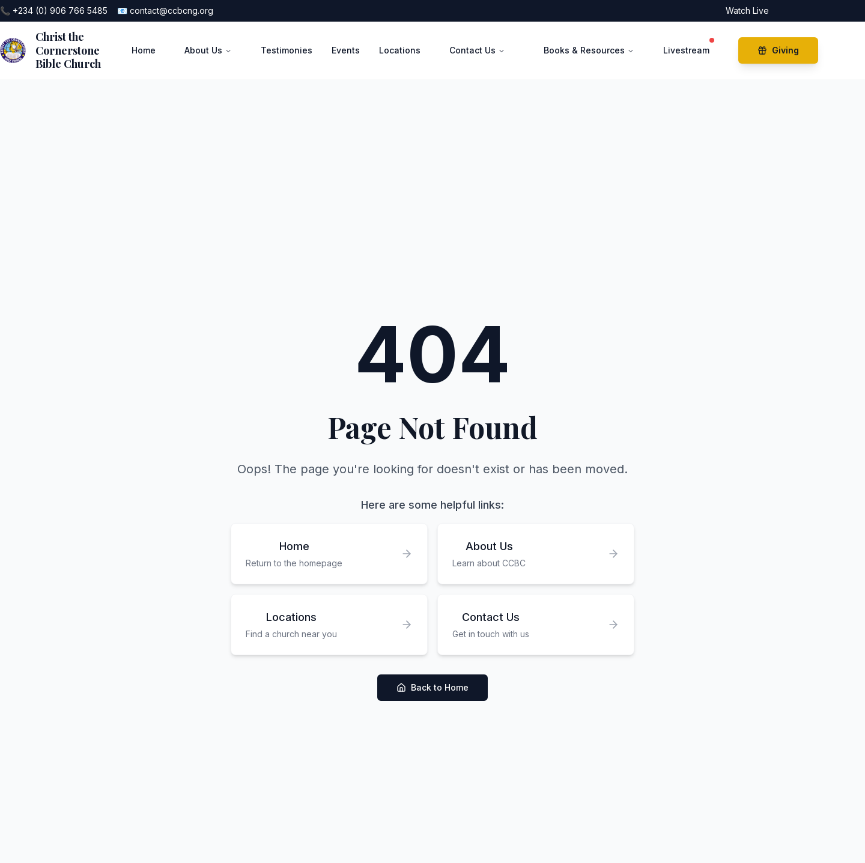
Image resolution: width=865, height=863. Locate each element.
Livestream (686, 47)
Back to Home (432, 687)
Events (346, 50)
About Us (208, 50)
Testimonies (286, 50)
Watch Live (747, 10)
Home (144, 50)
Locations (399, 50)
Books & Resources (589, 50)
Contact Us (477, 50)
